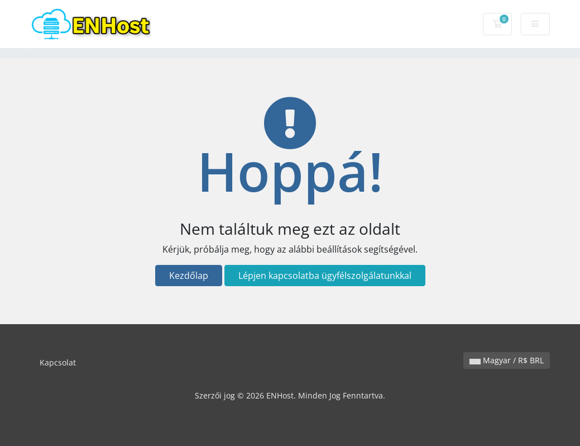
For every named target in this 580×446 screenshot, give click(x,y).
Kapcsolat (58, 362)
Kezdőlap (188, 275)
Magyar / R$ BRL (506, 360)
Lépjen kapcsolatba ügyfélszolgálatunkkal (324, 275)
